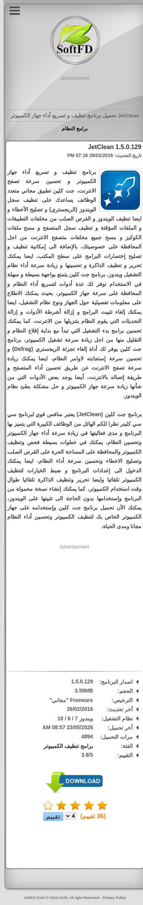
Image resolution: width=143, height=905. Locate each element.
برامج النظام (71, 128)
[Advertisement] (71, 91)
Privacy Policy (110, 897)
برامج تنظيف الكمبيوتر (65, 746)
